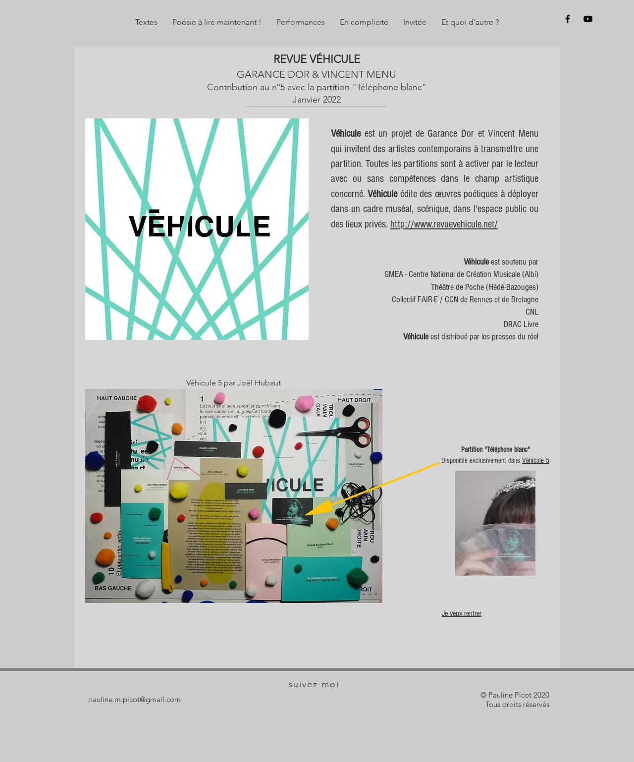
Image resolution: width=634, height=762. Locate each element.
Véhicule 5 (535, 460)
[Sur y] (587, 18)
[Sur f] (567, 18)
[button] (146, 22)
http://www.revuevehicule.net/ (444, 224)
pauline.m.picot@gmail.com (134, 699)
